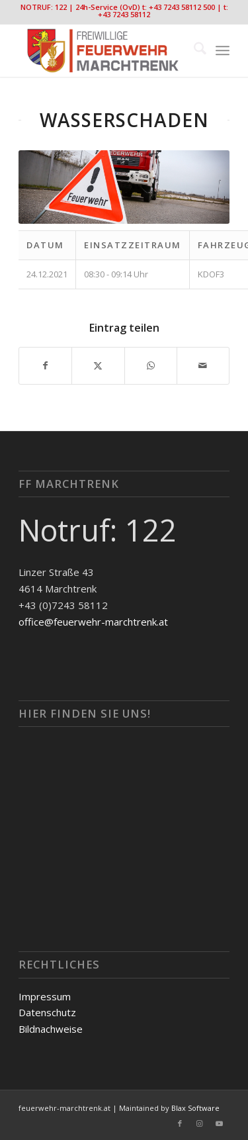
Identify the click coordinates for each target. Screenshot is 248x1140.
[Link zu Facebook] (180, 1123)
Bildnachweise (51, 1028)
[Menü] (222, 50)
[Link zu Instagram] (200, 1123)
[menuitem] (193, 50)
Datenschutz (47, 1012)
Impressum (45, 996)
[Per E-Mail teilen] (203, 366)
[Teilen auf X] (98, 366)
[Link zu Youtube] (219, 1123)
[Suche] (193, 50)
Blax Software (195, 1108)
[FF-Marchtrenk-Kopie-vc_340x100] (103, 50)
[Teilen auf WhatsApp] (151, 366)
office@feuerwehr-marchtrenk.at (93, 621)
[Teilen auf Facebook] (45, 366)
